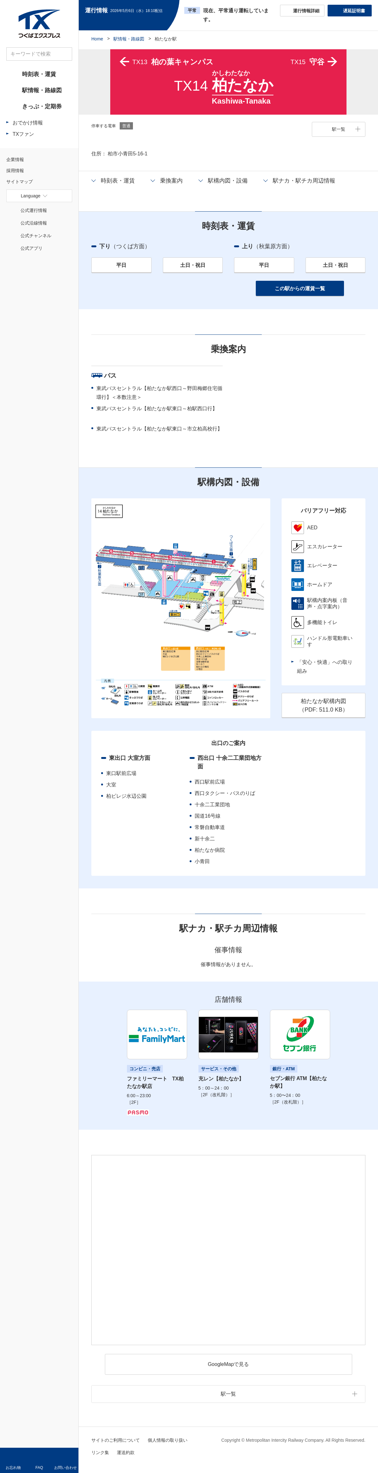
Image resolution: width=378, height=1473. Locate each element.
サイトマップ (19, 181)
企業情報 (15, 159)
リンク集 (100, 1452)
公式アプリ (31, 248)
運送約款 (126, 1452)
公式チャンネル (35, 235)
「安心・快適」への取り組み (324, 666)
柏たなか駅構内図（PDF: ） (323, 705)
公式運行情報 (33, 210)
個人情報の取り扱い (167, 1440)
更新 (168, 11)
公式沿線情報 (33, 222)
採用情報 (15, 170)
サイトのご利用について (115, 1440)
